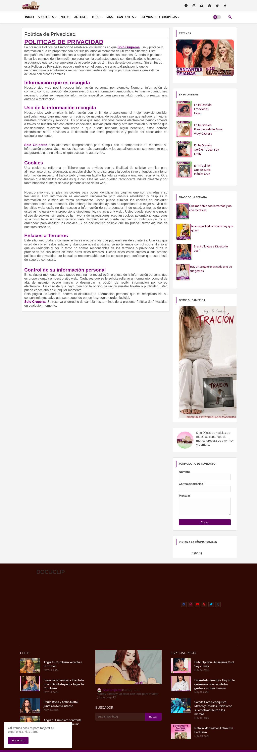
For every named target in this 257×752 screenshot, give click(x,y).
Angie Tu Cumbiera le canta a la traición (63, 664)
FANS (109, 17)
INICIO (29, 17)
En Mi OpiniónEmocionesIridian (203, 109)
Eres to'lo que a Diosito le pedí (211, 249)
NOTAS (65, 17)
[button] (230, 17)
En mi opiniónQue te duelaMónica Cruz (202, 170)
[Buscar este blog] (120, 717)
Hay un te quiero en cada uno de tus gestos (211, 269)
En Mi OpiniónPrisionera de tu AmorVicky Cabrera (208, 129)
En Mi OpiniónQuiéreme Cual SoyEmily (206, 150)
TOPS (95, 17)
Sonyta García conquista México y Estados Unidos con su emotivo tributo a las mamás (213, 708)
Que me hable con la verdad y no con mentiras (210, 208)
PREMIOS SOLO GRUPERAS (159, 17)
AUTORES (81, 17)
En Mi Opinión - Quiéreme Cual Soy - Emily (214, 664)
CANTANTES (125, 17)
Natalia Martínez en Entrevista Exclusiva (213, 730)
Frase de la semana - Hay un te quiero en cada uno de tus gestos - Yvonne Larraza (214, 684)
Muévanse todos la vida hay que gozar (212, 228)
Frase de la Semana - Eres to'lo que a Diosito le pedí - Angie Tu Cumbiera (64, 684)
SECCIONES (46, 17)
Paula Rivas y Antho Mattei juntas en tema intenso (61, 704)
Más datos (31, 731)
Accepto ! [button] (18, 740)
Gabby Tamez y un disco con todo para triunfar (127, 693)
